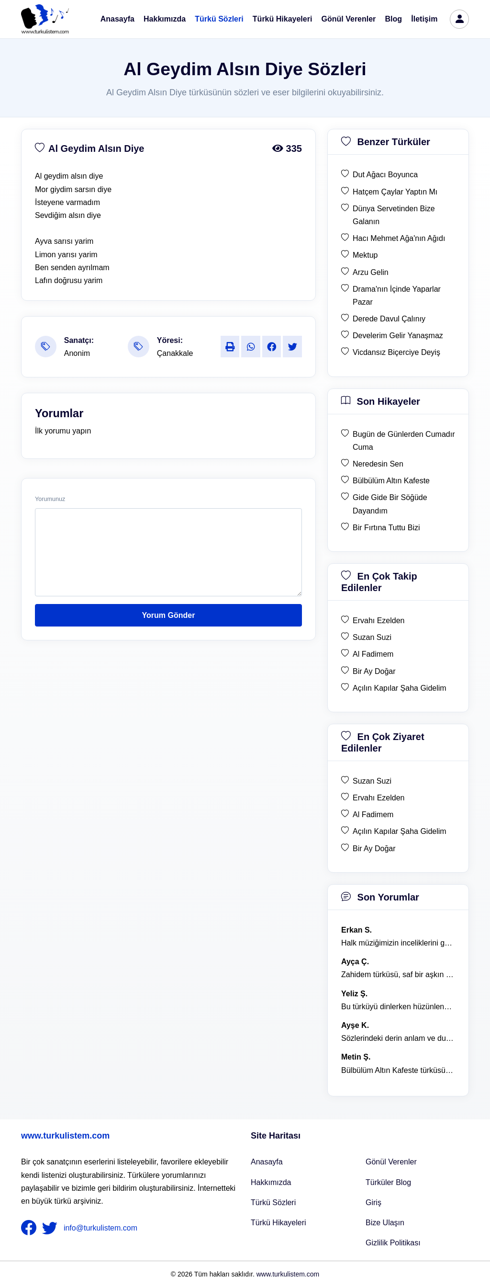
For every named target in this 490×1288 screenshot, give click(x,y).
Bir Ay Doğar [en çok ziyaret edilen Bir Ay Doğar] (374, 848)
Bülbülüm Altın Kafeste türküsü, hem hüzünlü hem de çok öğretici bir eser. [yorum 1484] (398, 1070)
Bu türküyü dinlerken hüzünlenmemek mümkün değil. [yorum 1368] (398, 1007)
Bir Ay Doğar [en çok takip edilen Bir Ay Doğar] (374, 671)
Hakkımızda (165, 19)
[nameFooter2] (51, 1228)
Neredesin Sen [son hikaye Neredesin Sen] (378, 464)
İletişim (424, 19)
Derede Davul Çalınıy (389, 319)
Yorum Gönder (168, 615)
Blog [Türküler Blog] (393, 19)
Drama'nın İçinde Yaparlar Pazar (397, 295)
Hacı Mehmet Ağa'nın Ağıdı (399, 238)
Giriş (373, 1202)
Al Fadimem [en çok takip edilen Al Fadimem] (373, 654)
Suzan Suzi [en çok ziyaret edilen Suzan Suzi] (372, 781)
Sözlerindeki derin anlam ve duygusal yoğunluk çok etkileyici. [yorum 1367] (398, 1038)
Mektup (365, 255)
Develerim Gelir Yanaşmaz (398, 335)
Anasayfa (117, 19)
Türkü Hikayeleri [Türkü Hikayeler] (278, 1223)
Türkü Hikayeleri (282, 19)
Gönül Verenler (349, 19)
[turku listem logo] (45, 19)
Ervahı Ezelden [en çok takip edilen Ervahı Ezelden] (379, 620)
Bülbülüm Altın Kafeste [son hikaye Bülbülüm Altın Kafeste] (391, 481)
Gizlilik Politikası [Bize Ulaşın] (393, 1243)
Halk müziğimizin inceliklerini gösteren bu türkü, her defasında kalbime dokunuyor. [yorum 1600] (398, 943)
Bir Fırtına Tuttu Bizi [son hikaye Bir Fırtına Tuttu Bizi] (386, 528)
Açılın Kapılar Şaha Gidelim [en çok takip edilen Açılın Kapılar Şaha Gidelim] (399, 688)
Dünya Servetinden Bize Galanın (394, 215)
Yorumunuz (50, 499)
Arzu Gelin (371, 272)
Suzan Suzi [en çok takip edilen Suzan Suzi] (372, 637)
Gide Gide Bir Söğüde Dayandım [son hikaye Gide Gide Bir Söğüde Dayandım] (390, 503)
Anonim (77, 353)
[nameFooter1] (30, 1228)
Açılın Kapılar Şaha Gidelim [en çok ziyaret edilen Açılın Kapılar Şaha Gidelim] (399, 831)
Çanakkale (175, 353)
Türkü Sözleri (219, 19)
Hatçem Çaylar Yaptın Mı (395, 192)
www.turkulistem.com (65, 1135)
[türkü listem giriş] (459, 19)
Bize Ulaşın (385, 1223)
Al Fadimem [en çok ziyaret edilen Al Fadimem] (373, 814)
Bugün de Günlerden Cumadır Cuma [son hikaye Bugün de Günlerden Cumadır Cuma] (404, 440)
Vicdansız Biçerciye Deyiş (396, 352)
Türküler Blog (388, 1182)
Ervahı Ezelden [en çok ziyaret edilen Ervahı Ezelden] (379, 798)
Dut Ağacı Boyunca (385, 175)
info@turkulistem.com (100, 1228)
